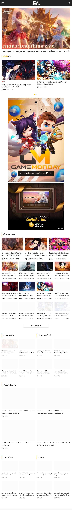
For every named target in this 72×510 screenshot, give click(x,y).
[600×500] (36, 206)
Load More (36, 327)
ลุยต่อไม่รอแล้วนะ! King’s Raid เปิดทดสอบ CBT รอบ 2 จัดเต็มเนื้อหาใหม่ (62, 316)
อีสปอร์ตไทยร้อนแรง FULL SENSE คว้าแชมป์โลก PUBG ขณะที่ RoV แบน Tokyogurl (27, 475)
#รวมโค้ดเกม (9, 386)
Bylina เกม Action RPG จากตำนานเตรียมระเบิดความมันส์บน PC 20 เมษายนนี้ (9, 316)
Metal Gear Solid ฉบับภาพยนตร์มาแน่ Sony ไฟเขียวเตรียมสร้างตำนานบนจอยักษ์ (26, 274)
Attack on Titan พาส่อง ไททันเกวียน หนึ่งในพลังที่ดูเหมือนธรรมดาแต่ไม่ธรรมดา (44, 496)
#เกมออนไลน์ (44, 337)
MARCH (4, 298)
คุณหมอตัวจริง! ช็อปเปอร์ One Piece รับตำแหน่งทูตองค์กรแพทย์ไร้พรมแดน (61, 496)
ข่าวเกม (17, 258)
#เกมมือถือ (8, 337)
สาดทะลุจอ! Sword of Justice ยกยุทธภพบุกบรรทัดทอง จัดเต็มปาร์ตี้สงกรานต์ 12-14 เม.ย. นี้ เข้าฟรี (35, 51)
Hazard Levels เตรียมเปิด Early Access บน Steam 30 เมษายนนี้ (27, 316)
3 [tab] (37, 94)
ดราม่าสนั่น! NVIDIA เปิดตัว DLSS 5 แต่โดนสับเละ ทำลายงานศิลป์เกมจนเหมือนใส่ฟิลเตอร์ (9, 475)
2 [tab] (36, 94)
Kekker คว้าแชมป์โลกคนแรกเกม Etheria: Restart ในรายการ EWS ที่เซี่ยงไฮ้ (9, 496)
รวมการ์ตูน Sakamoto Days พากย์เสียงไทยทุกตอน (61, 475)
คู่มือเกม (4, 90)
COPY (5, 258)
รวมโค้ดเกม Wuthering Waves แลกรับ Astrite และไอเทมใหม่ (17, 445)
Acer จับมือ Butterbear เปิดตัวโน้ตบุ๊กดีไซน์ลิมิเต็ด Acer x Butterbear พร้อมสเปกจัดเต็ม (27, 496)
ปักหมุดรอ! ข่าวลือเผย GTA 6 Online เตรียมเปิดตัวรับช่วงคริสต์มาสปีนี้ (9, 294)
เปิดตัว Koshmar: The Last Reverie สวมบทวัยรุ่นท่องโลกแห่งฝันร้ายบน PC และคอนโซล (62, 294)
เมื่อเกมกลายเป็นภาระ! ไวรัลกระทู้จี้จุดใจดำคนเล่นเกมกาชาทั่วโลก (44, 316)
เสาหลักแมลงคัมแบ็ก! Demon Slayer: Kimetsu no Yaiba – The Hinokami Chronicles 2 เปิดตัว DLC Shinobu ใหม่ (35, 254)
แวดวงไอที (8, 459)
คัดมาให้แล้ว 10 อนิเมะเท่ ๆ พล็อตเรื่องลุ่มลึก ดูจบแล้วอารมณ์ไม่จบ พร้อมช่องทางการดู (44, 475)
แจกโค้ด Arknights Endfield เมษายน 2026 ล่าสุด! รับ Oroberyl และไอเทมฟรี (53, 445)
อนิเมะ (41, 459)
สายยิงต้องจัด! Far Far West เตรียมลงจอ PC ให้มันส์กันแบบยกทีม (62, 274)
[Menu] (3, 3)
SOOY (3, 278)
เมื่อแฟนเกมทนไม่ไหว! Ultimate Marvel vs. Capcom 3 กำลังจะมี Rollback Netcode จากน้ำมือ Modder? (59, 254)
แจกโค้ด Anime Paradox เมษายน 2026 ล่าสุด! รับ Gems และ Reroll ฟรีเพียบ (52, 83)
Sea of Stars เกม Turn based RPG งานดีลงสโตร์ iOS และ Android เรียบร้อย (27, 373)
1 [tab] (34, 94)
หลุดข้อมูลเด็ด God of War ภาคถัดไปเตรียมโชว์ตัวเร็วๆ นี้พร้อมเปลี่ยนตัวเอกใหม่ (12, 254)
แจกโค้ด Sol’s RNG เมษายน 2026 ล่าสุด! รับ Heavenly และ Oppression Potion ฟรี (51, 413)
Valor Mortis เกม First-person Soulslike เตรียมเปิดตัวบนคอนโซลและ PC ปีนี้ (44, 274)
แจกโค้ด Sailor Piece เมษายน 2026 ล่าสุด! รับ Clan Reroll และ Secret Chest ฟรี (17, 86)
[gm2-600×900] (36, 139)
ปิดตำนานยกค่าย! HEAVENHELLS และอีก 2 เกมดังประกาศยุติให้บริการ (26, 294)
